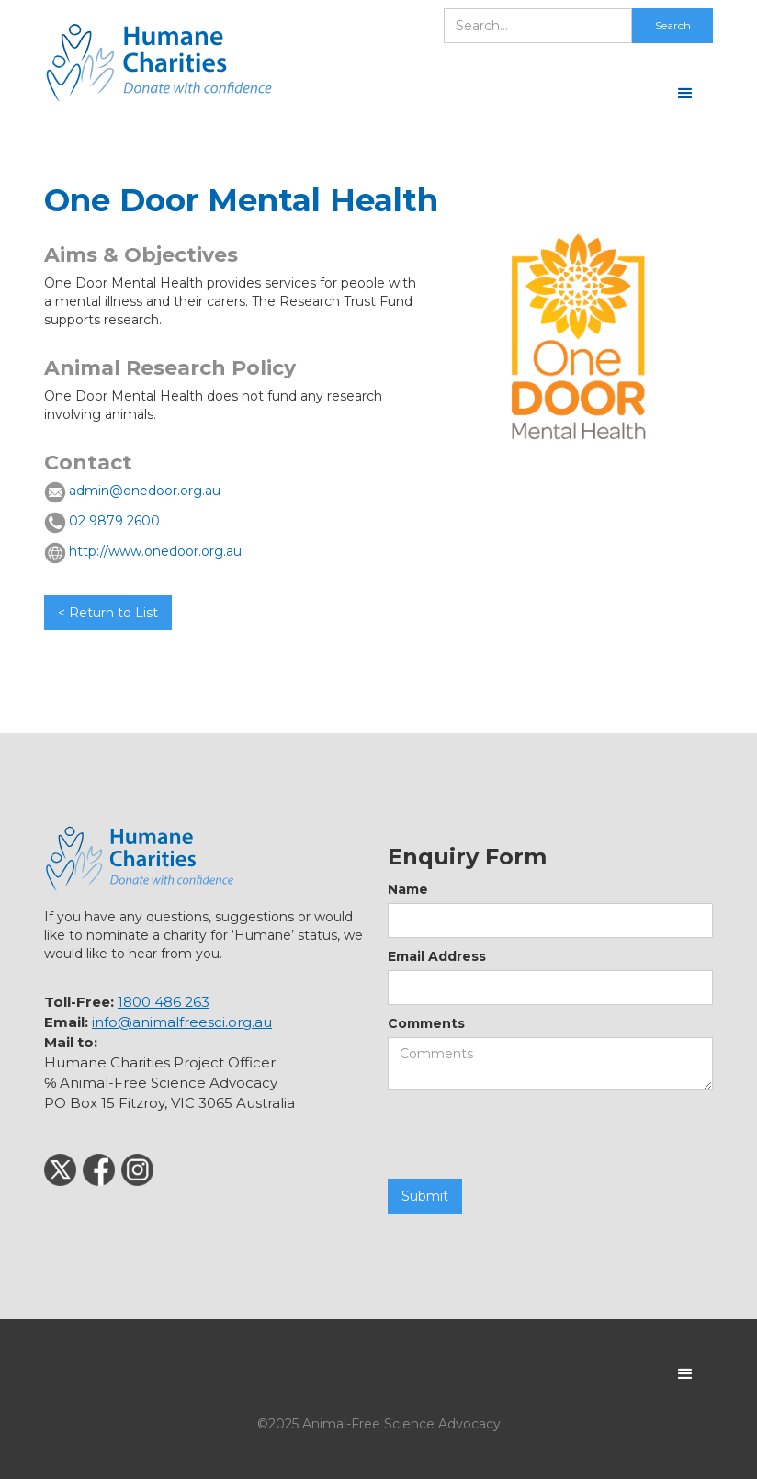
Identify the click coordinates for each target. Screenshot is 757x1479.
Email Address (437, 956)
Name (408, 889)
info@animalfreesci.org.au (182, 1022)
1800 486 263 (163, 1001)
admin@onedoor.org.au (144, 490)
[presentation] (527, 1135)
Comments (426, 1023)
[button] (685, 93)
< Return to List (108, 612)
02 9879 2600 (114, 521)
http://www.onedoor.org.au (155, 551)
